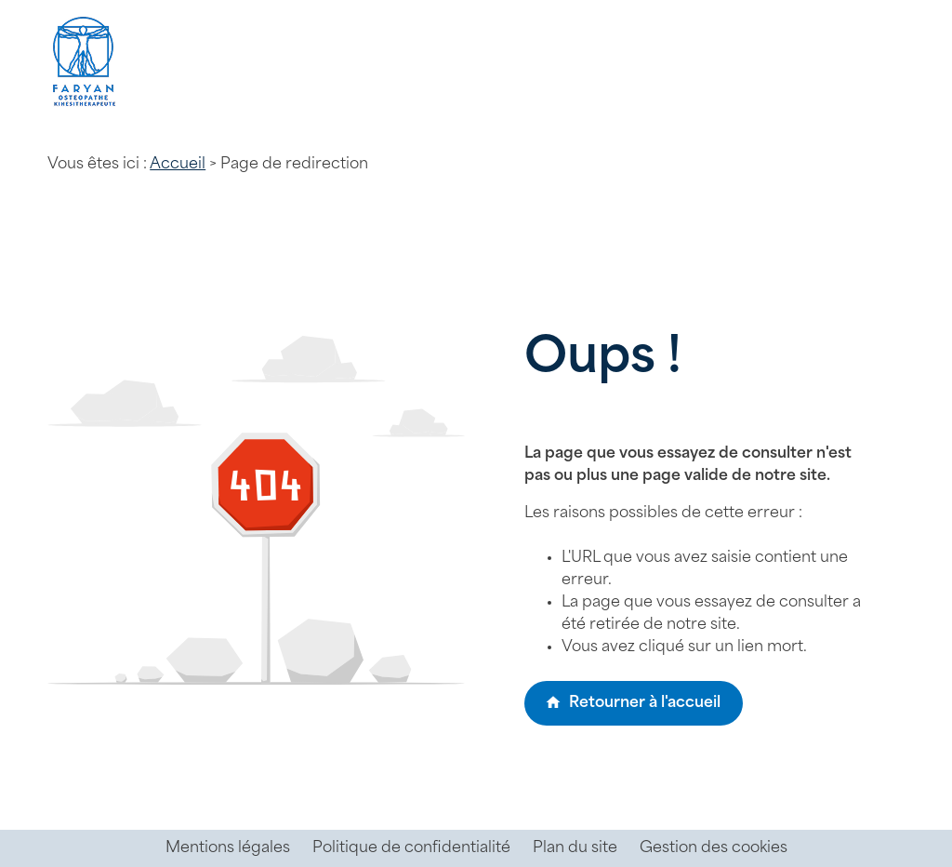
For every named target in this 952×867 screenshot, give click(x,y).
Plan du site (575, 848)
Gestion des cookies (713, 848)
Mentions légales (227, 848)
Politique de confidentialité (411, 848)
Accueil (177, 164)
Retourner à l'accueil (633, 702)
